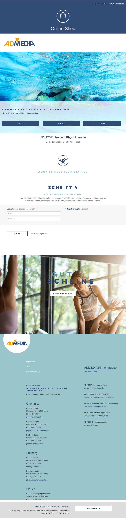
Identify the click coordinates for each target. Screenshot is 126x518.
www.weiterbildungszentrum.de (96, 416)
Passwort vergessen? (39, 234)
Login (17, 233)
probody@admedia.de (34, 444)
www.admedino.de (91, 425)
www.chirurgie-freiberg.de (94, 388)
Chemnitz (20, 123)
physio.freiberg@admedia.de (37, 480)
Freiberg (61, 123)
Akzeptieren (93, 508)
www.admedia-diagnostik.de (95, 407)
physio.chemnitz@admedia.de (37, 430)
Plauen (102, 123)
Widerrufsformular (33, 372)
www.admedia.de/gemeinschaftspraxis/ (99, 397)
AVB (28, 367)
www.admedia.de (90, 372)
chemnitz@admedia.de (35, 417)
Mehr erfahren (64, 513)
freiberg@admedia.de (34, 467)
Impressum (30, 362)
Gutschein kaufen (63, 294)
